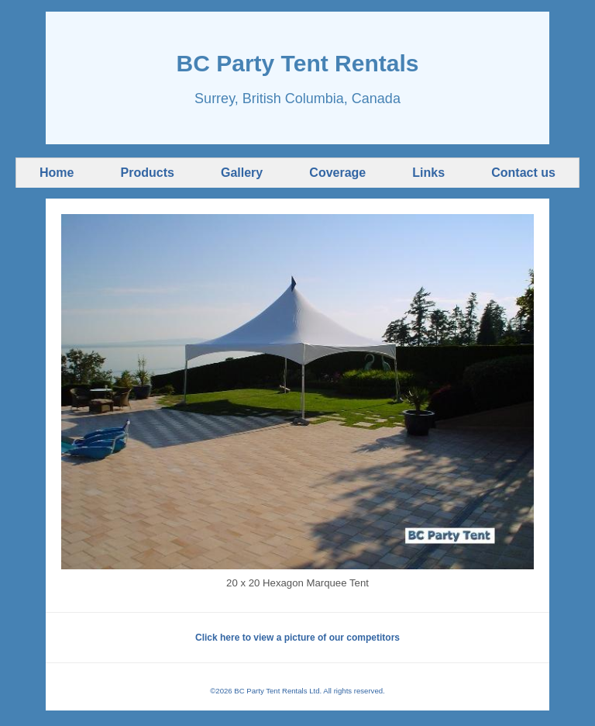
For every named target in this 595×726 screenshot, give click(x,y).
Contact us (523, 172)
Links (428, 172)
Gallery (242, 172)
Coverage (337, 172)
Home (57, 172)
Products (147, 172)
